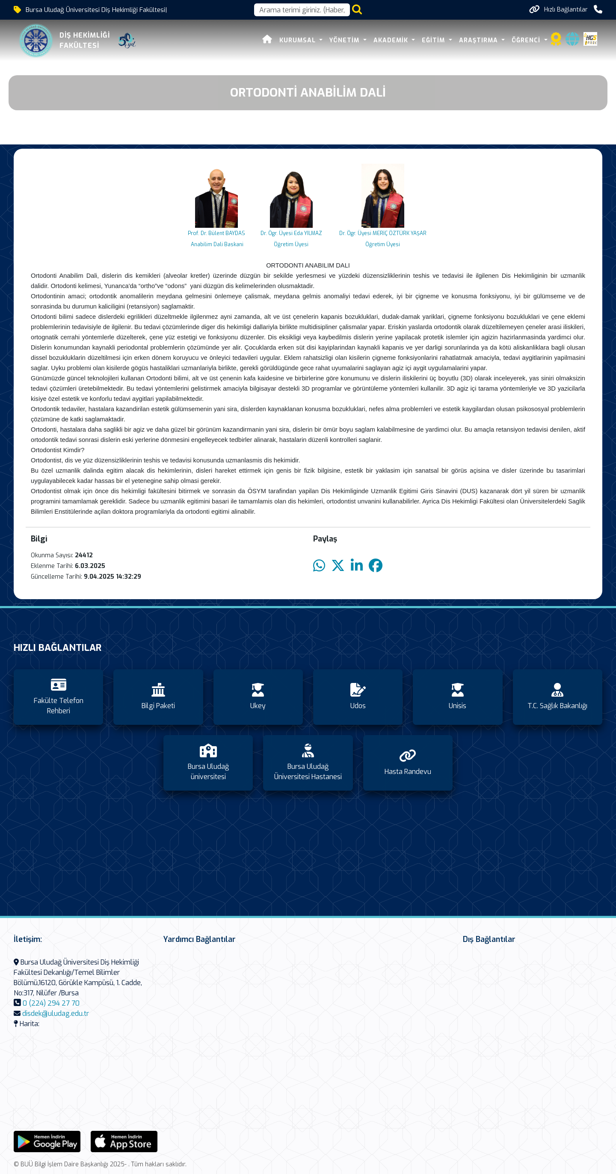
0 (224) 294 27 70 (51, 1003)
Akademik (391, 40)
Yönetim (345, 40)
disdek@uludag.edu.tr (55, 1013)
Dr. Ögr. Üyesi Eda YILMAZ (291, 233)
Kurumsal (298, 40)
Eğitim (434, 40)
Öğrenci (527, 40)
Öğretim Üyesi (291, 244)
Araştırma (479, 40)
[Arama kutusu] (302, 9)
